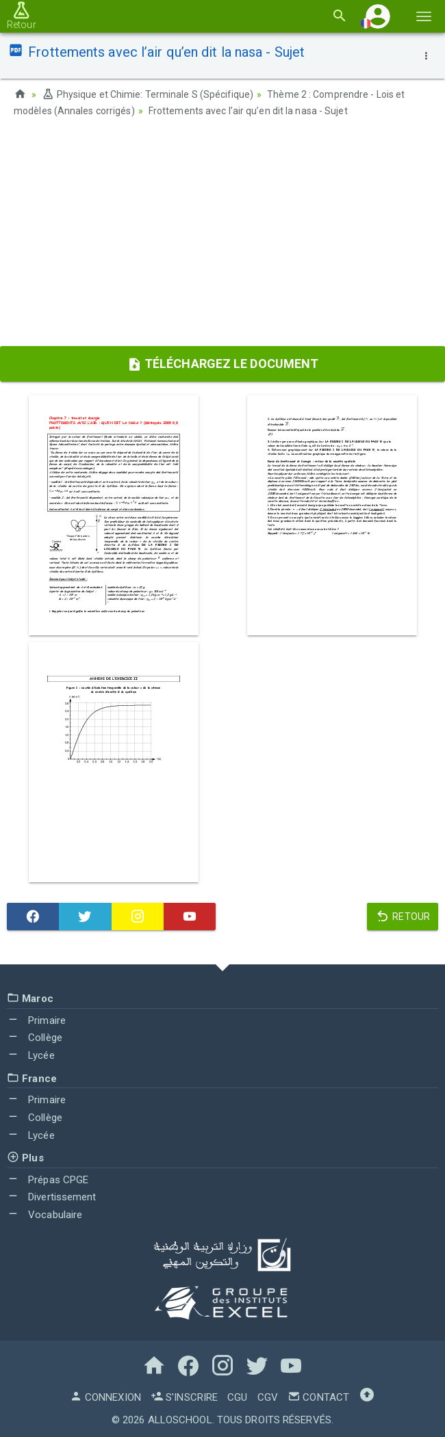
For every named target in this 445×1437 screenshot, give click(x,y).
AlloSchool (180, 1418)
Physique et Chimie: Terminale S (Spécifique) (148, 94)
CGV (267, 1396)
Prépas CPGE (47, 1178)
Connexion (105, 1396)
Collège (34, 1037)
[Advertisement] (222, 236)
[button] (378, 16)
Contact (318, 1396)
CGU (237, 1396)
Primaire (36, 1019)
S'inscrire (184, 1396)
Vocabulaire (44, 1214)
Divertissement (52, 1196)
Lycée (31, 1054)
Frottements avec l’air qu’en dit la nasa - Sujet (248, 110)
